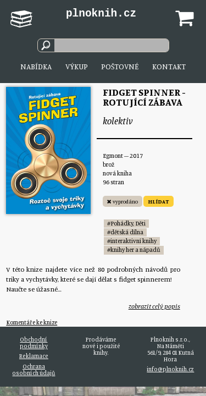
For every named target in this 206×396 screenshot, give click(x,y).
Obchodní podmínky (34, 343)
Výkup (76, 66)
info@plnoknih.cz (170, 369)
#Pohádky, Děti (126, 223)
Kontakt (169, 66)
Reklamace (33, 356)
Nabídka (36, 66)
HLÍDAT (158, 201)
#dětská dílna (125, 232)
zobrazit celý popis (154, 306)
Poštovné (119, 66)
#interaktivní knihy (132, 241)
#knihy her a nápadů (133, 250)
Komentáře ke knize (31, 322)
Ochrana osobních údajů (33, 369)
